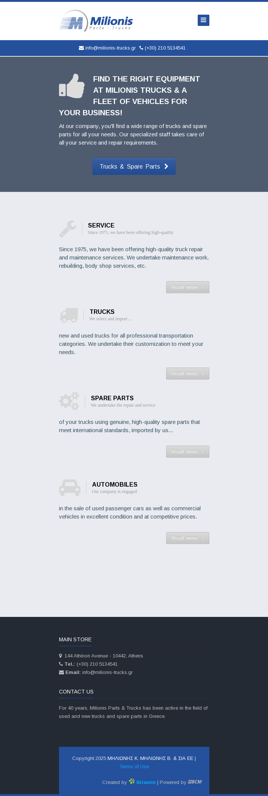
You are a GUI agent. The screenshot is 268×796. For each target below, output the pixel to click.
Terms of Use (134, 766)
